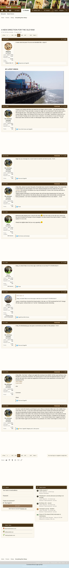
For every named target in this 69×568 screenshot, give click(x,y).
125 (12, 35)
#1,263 (64, 155)
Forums (27, 10)
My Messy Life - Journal (45, 503)
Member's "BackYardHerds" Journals (48, 500)
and (24, 63)
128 (22, 35)
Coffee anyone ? (43, 490)
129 (25, 35)
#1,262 (64, 106)
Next (34, 35)
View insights (19, 381)
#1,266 (64, 262)
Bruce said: (19, 295)
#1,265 (64, 212)
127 (19, 35)
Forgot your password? (9, 500)
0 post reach (19, 383)
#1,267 (64, 291)
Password (5, 495)
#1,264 (64, 183)
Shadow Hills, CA (9, 63)
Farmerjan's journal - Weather (46, 508)
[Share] (62, 39)
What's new (37, 10)
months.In (18, 190)
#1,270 (64, 405)
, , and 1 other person (29, 428)
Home (17, 10)
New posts (3, 14)
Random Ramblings (44, 493)
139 (31, 35)
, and (25, 129)
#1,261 (64, 39)
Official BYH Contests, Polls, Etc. (47, 519)
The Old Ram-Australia (7, 32)
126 (15, 35)
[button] (41, 10)
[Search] (66, 10)
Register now (23, 508)
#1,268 (64, 322)
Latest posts (42, 487)
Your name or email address (10, 490)
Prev (4, 35)
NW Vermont (10, 235)
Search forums (10, 14)
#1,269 (64, 372)
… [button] (9, 35)
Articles (48, 10)
